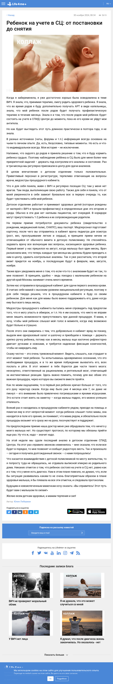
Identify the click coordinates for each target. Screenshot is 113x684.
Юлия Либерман (22, 501)
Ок (50, 678)
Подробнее (62, 678)
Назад (10, 15)
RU (109, 3)
